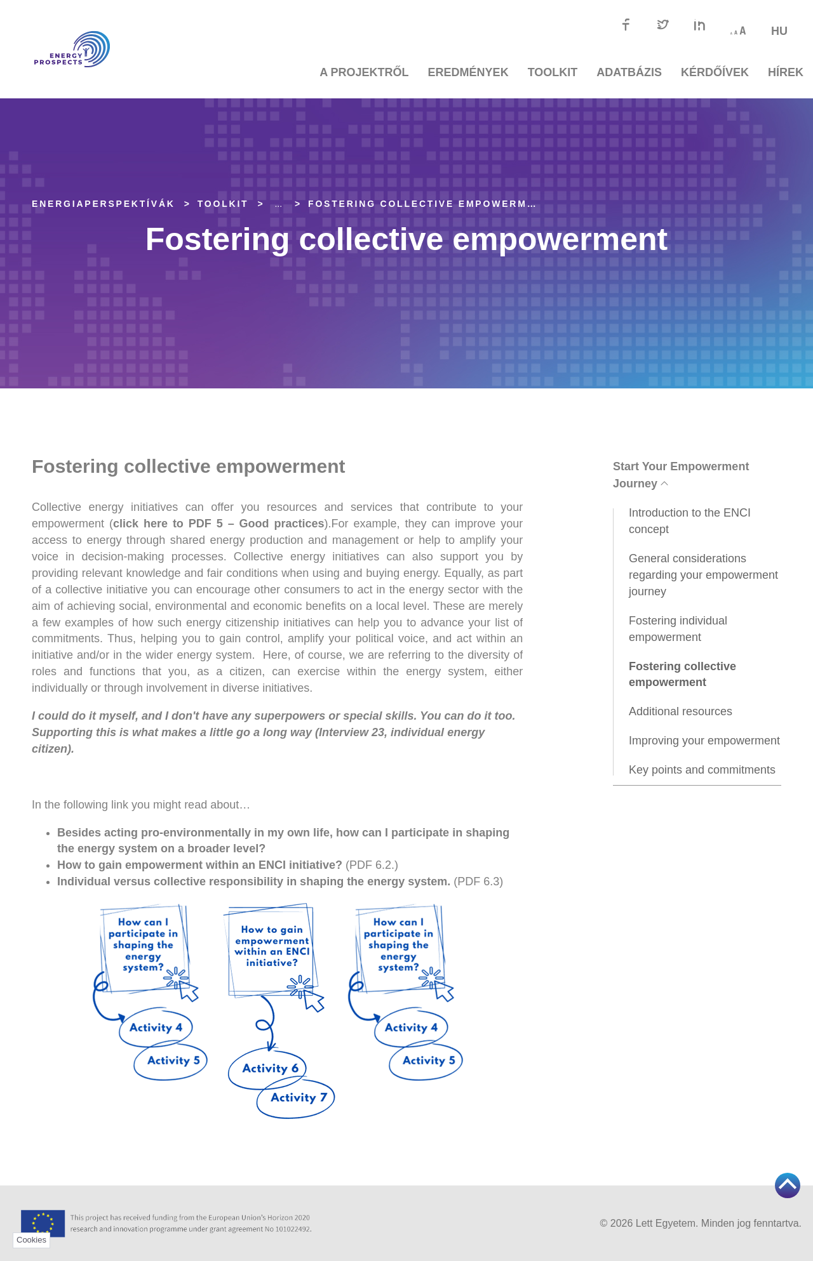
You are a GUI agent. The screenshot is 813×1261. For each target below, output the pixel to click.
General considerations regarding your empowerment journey (703, 575)
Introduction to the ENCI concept (690, 521)
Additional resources (680, 711)
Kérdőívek (715, 72)
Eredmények (468, 72)
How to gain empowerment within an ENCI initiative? (199, 865)
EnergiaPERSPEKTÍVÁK (103, 204)
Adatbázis (629, 72)
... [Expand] (278, 204)
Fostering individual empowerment (678, 629)
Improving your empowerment (704, 740)
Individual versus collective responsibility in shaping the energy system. (255, 881)
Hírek (785, 72)
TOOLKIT (553, 72)
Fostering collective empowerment (429, 204)
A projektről (363, 72)
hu (779, 31)
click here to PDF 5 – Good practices (219, 523)
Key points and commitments (702, 769)
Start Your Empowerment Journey (681, 475)
